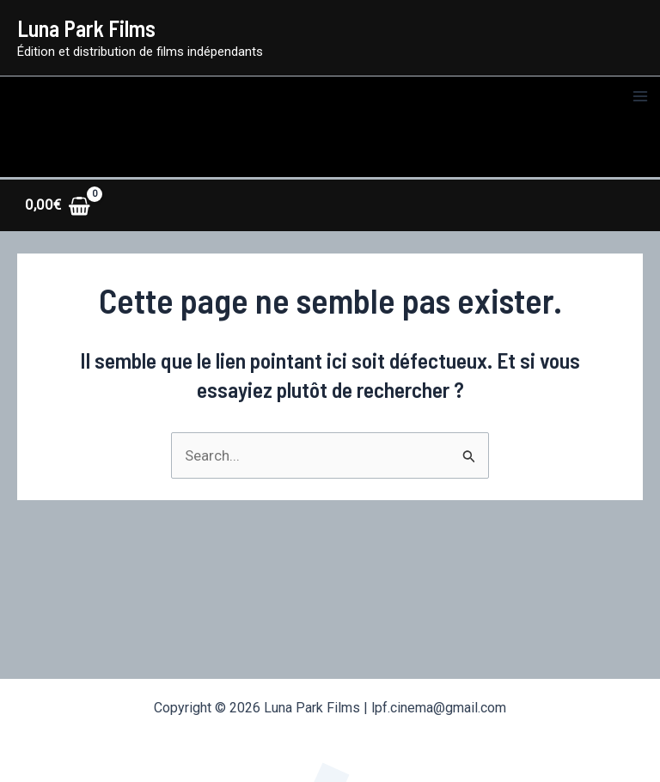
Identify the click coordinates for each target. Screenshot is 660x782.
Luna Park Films (86, 28)
